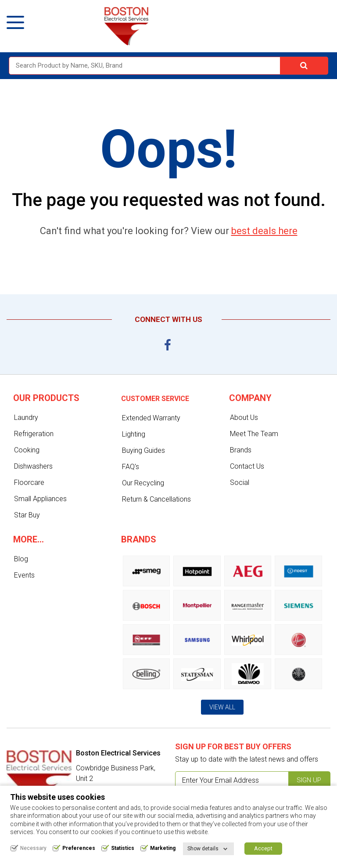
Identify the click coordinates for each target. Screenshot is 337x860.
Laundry (26, 417)
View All (222, 707)
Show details (203, 849)
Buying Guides (143, 450)
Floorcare (29, 482)
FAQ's (130, 467)
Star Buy (27, 515)
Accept (263, 848)
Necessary (33, 848)
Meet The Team (254, 434)
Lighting (133, 434)
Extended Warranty (151, 418)
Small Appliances (40, 499)
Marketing (163, 848)
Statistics (122, 848)
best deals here (264, 230)
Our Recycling (143, 483)
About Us (244, 417)
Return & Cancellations (156, 499)
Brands (240, 450)
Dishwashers (33, 466)
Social (239, 482)
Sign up (309, 780)
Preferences (78, 848)
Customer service (155, 398)
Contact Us (247, 466)
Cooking (26, 450)
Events (24, 575)
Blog (21, 559)
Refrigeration (34, 434)
